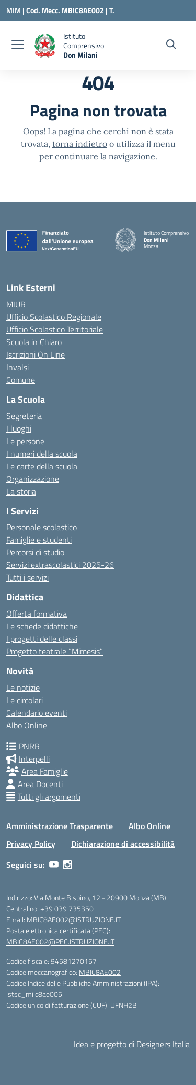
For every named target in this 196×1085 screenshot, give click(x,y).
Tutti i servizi (27, 577)
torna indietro (79, 143)
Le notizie (23, 687)
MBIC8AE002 (100, 971)
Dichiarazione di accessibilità (123, 843)
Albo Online (26, 725)
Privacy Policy (30, 843)
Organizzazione (32, 478)
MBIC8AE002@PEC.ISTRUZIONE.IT (60, 941)
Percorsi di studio (35, 552)
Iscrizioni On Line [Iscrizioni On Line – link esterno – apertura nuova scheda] (35, 354)
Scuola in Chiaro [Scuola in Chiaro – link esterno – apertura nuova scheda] (34, 342)
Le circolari (24, 700)
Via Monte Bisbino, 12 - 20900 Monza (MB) (100, 897)
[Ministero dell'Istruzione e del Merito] (16, 10)
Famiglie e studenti (39, 539)
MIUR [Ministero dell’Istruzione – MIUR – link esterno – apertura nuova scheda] (16, 304)
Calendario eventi (36, 712)
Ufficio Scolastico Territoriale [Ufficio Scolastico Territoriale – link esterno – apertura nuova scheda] (54, 329)
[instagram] (67, 864)
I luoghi (18, 428)
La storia (21, 491)
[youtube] (54, 864)
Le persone (25, 441)
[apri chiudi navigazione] (17, 45)
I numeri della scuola (41, 453)
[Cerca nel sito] (171, 45)
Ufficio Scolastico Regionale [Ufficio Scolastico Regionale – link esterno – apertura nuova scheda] (53, 316)
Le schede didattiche (42, 626)
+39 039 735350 (67, 908)
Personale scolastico (41, 527)
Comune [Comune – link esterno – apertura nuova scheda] (20, 379)
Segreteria (24, 416)
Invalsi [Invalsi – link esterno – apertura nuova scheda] (17, 367)
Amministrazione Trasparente (59, 826)
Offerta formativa (36, 613)
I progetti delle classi (41, 638)
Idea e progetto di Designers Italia (132, 1044)
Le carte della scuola (41, 466)
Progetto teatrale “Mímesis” (54, 651)
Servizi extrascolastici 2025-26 (60, 564)
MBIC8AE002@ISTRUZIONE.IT (74, 919)
